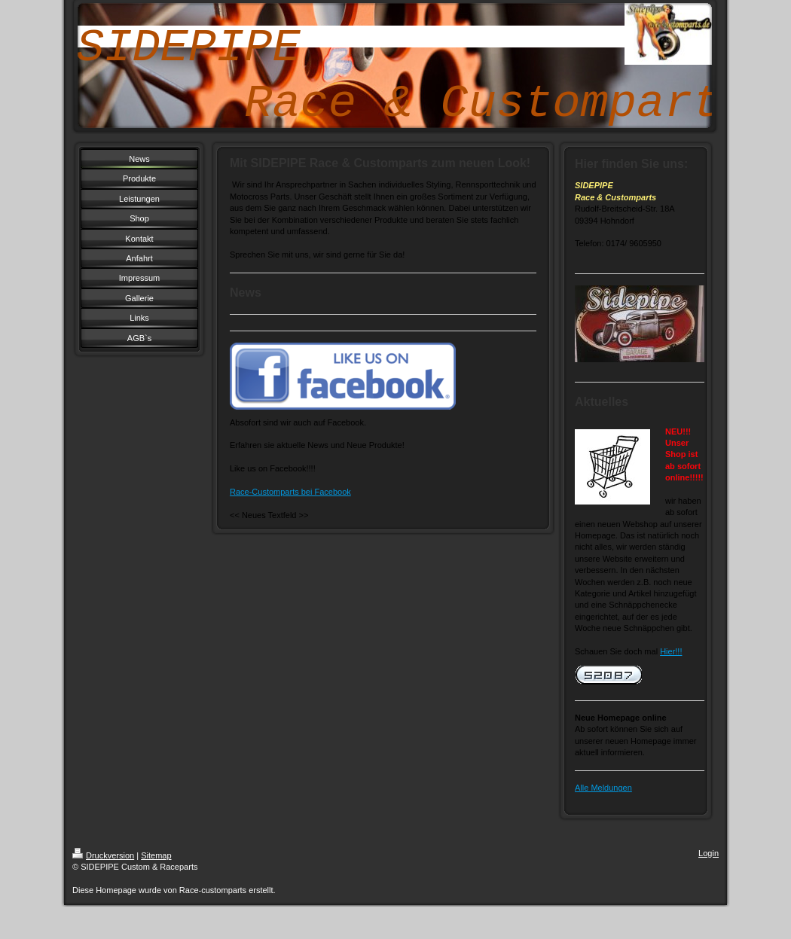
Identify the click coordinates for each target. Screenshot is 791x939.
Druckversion (103, 855)
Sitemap (156, 855)
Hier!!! (671, 651)
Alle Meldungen (603, 787)
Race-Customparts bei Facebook (290, 491)
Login (708, 853)
